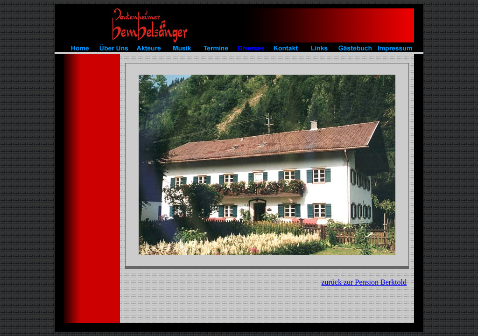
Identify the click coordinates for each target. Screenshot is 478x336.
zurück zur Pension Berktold (364, 282)
